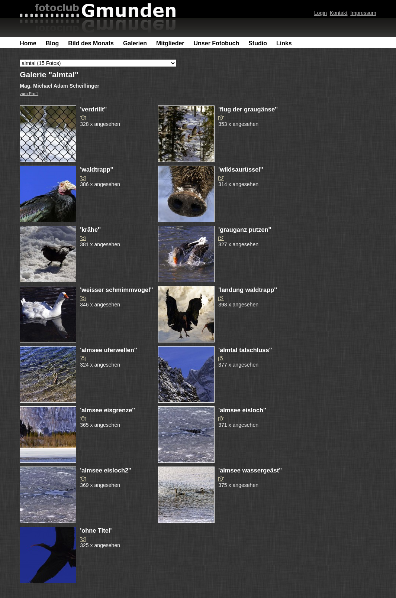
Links (284, 43)
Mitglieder (170, 43)
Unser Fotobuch (216, 43)
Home (28, 43)
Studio (257, 43)
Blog (52, 43)
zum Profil (29, 93)
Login (320, 13)
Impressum (363, 13)
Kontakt (339, 13)
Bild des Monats (91, 43)
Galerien (135, 43)
